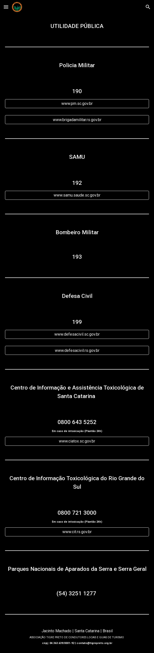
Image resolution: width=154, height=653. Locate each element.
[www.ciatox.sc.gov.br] (77, 441)
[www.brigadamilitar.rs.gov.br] (77, 119)
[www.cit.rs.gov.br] (77, 531)
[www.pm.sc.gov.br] (77, 103)
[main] (77, 26)
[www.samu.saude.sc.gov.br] (77, 195)
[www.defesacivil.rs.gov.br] (77, 350)
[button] (6, 7)
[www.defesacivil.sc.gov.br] (77, 334)
